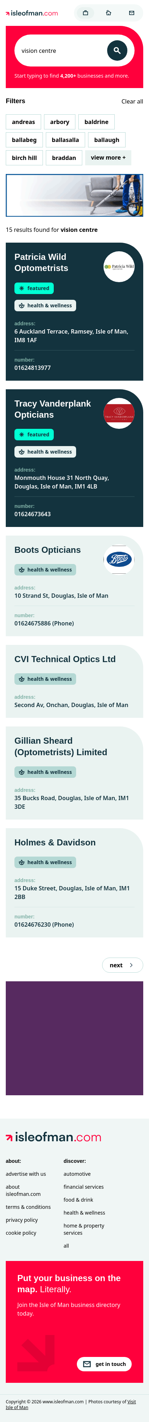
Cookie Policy (21, 1232)
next (123, 965)
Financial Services (83, 1186)
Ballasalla (65, 140)
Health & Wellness (84, 1212)
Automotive (77, 1173)
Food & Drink (78, 1199)
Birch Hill (24, 158)
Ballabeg (24, 140)
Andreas (23, 122)
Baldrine (96, 122)
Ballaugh (106, 140)
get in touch (104, 1364)
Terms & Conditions (28, 1206)
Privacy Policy (22, 1219)
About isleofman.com (23, 1190)
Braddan (64, 158)
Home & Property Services (83, 1229)
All (66, 1245)
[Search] (117, 50)
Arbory (59, 122)
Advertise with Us (26, 1173)
